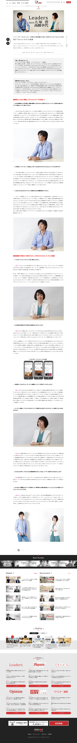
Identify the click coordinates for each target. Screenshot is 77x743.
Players (42, 575)
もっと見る (16, 686)
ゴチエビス (21, 636)
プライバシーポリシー (36, 734)
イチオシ (33, 52)
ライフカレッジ (35, 636)
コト (10, 3)
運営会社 (29, 734)
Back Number (60, 30)
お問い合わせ (44, 734)
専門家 (18, 3)
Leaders (38, 8)
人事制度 (42, 585)
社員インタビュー (52, 52)
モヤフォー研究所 (24, 3)
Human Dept (48, 636)
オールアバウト (40, 52)
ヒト (7, 3)
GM (24, 52)
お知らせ (14, 3)
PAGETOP (66, 45)
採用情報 (49, 734)
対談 (45, 52)
